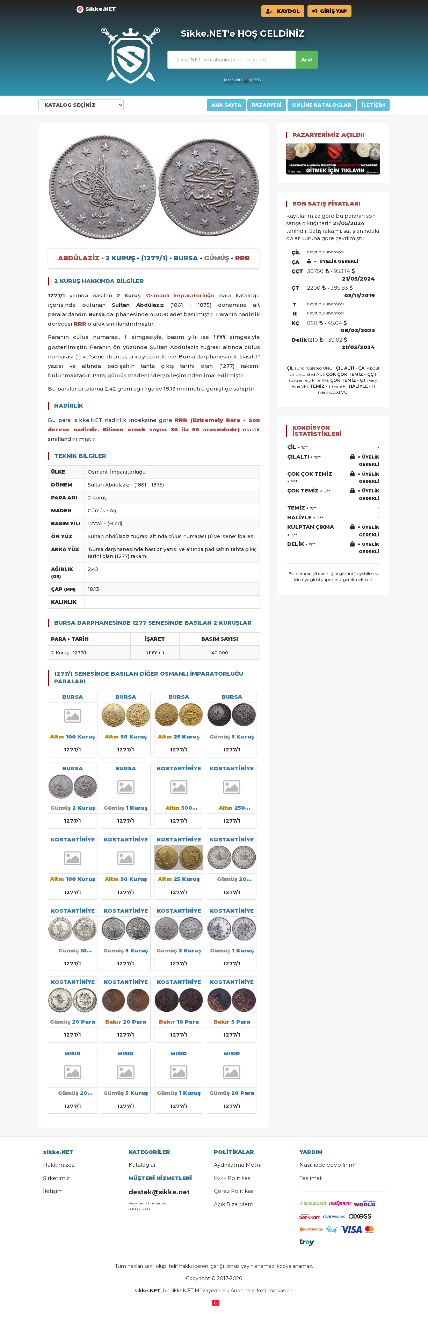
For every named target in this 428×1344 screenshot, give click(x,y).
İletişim (53, 1191)
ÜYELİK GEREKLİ (332, 261)
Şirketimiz (56, 1178)
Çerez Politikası (234, 1191)
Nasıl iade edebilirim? (328, 1164)
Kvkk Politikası (233, 1178)
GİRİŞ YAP (329, 11)
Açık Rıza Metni (234, 1204)
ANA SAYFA (226, 105)
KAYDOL (283, 11)
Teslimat (310, 1178)
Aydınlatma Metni (237, 1164)
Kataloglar (142, 1164)
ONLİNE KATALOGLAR (321, 105)
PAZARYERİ (267, 105)
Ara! (306, 60)
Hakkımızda (59, 1164)
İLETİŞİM (373, 105)
